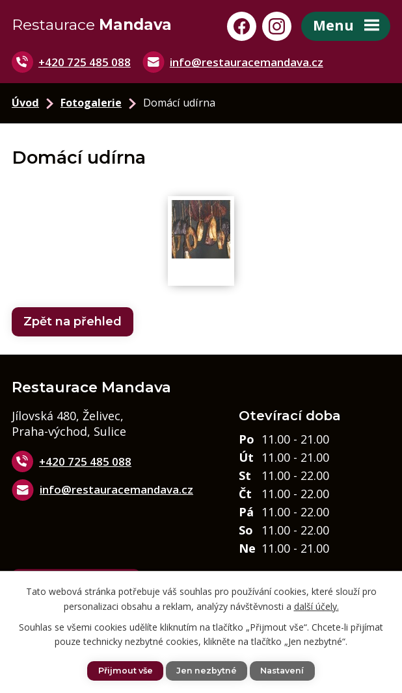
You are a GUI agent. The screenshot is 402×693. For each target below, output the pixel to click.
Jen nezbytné (206, 670)
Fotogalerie (91, 104)
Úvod (25, 104)
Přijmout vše (125, 670)
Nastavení (282, 670)
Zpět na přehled (72, 322)
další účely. (316, 605)
